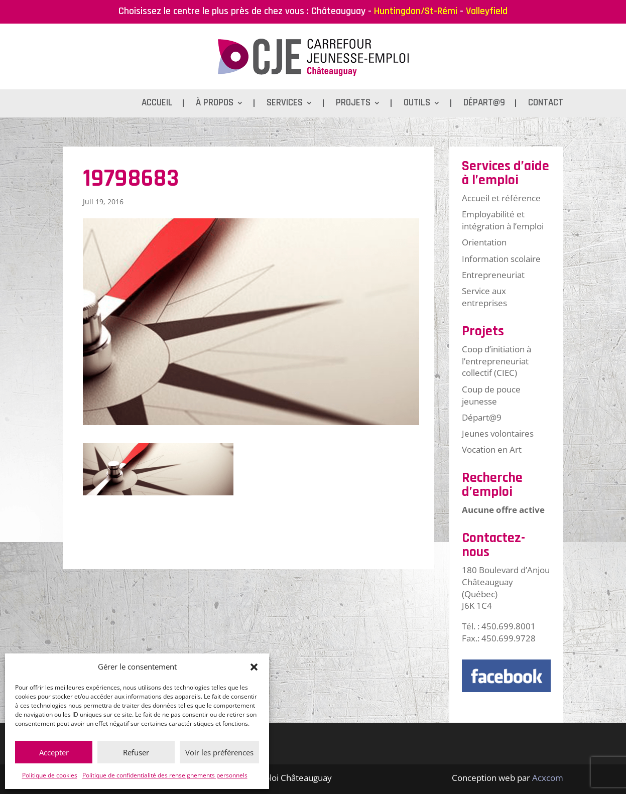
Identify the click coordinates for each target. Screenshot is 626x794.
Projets (353, 104)
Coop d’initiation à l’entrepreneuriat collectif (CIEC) (496, 361)
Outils (417, 104)
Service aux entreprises (484, 297)
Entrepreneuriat (493, 275)
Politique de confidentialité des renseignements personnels (164, 775)
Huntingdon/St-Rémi (415, 11)
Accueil (157, 104)
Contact (545, 104)
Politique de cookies (49, 775)
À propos (214, 104)
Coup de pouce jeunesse (491, 395)
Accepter (54, 752)
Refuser (136, 752)
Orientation (484, 242)
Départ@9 (484, 104)
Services (285, 104)
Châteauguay (338, 11)
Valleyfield (487, 11)
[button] (254, 667)
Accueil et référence (501, 198)
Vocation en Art (492, 449)
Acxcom (547, 777)
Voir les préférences (219, 752)
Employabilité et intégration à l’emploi (503, 220)
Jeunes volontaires (498, 433)
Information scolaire (501, 258)
